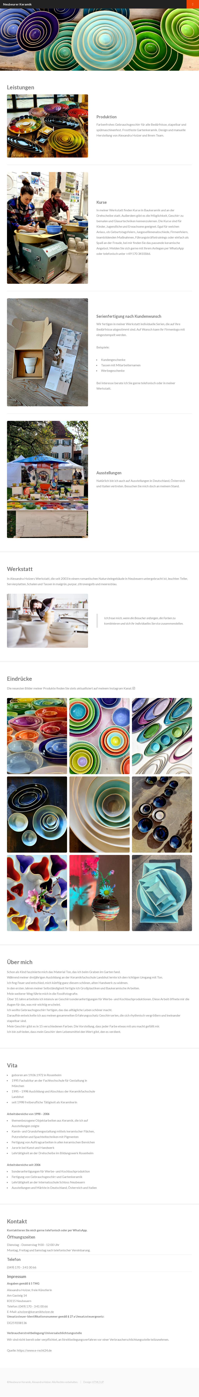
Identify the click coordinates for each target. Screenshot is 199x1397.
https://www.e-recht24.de (34, 1350)
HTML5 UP (98, 1382)
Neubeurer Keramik (17, 4)
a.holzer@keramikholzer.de (35, 1311)
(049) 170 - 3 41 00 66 (21, 1267)
